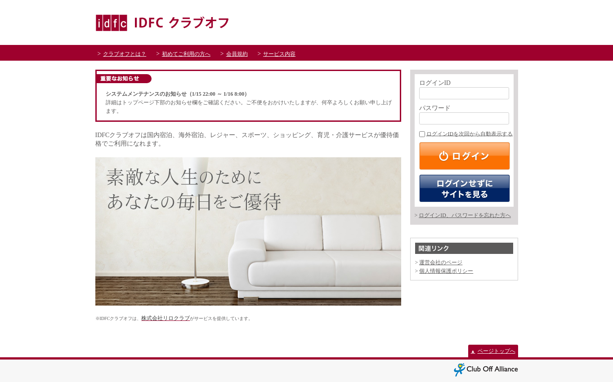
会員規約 (237, 54)
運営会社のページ (440, 262)
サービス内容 (279, 54)
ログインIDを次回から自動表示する (466, 134)
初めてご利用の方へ (186, 54)
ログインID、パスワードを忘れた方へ (465, 215)
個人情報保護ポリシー (446, 271)
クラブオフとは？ (124, 54)
